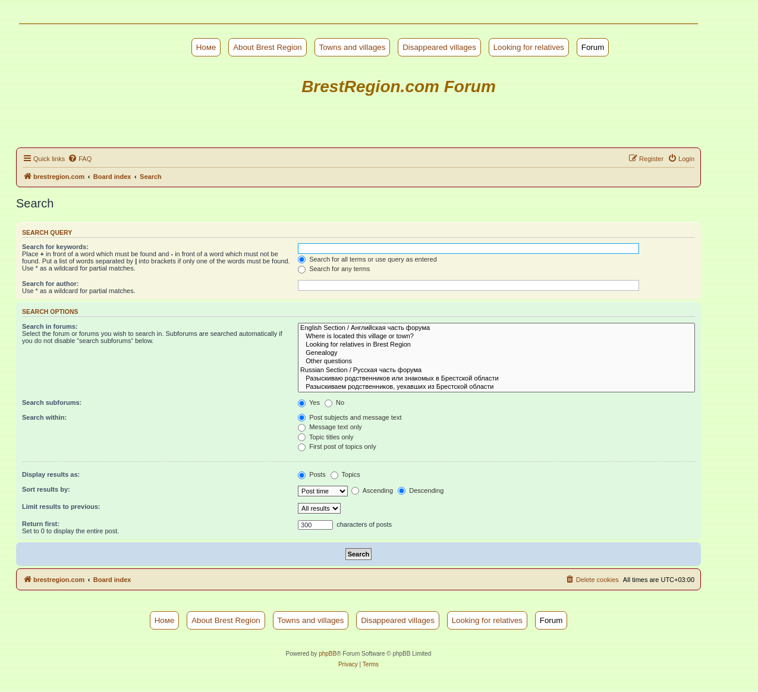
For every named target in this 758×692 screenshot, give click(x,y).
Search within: (44, 417)
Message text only (330, 426)
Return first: (40, 523)
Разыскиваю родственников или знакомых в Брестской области (496, 379)
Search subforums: (51, 402)
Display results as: (51, 474)
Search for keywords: (55, 246)
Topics (345, 474)
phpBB (327, 653)
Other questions (496, 361)
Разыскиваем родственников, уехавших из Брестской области (496, 387)
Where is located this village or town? (496, 336)
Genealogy (496, 353)
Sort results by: (46, 489)
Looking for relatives (528, 47)
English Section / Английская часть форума (496, 328)
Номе (206, 47)
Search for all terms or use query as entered (367, 259)
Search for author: (50, 283)
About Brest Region (267, 47)
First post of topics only (337, 446)
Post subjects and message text (349, 417)
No (334, 402)
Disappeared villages (439, 47)
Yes (309, 402)
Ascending (372, 490)
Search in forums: (50, 326)
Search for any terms (334, 268)
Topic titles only (325, 437)
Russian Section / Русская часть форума (496, 370)
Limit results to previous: (61, 506)
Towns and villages (352, 47)
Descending (421, 490)
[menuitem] (80, 159)
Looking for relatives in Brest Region (496, 345)
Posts (312, 474)
